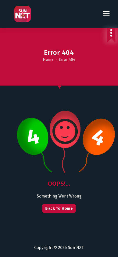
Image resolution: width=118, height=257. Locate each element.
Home (48, 59)
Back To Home (59, 208)
